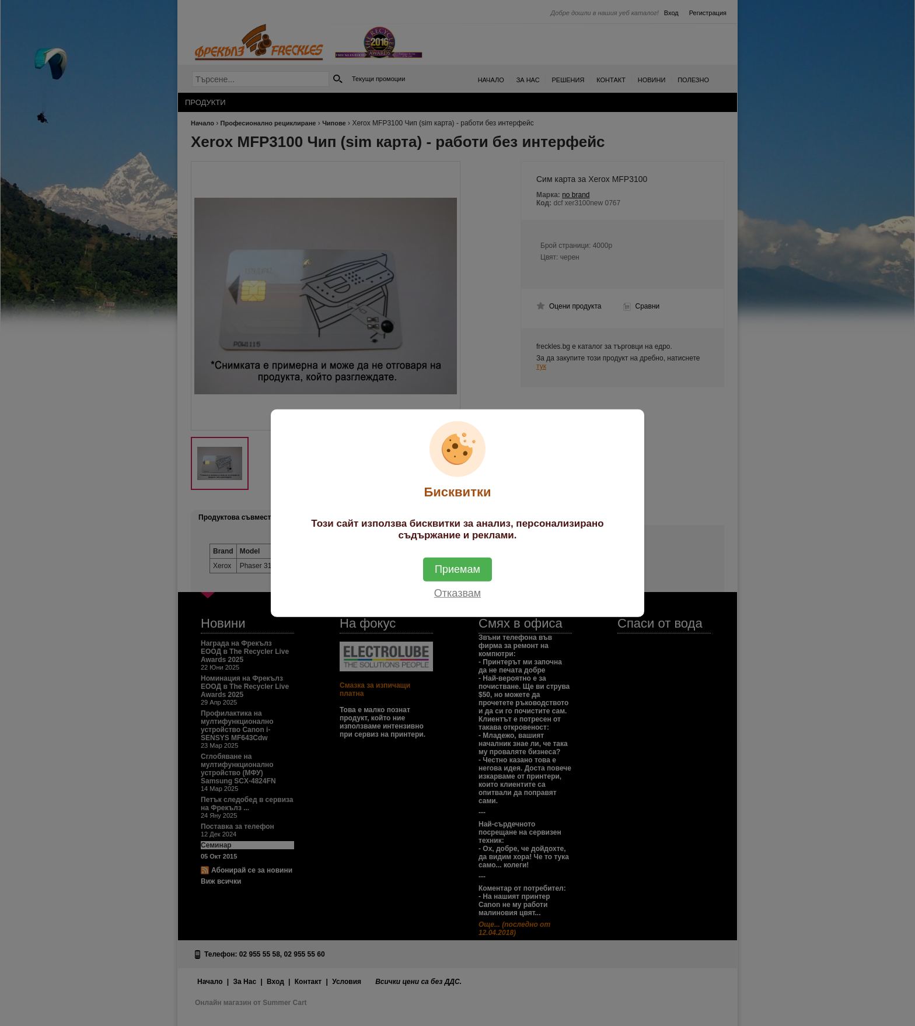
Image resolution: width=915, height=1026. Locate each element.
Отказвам (457, 593)
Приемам (457, 569)
